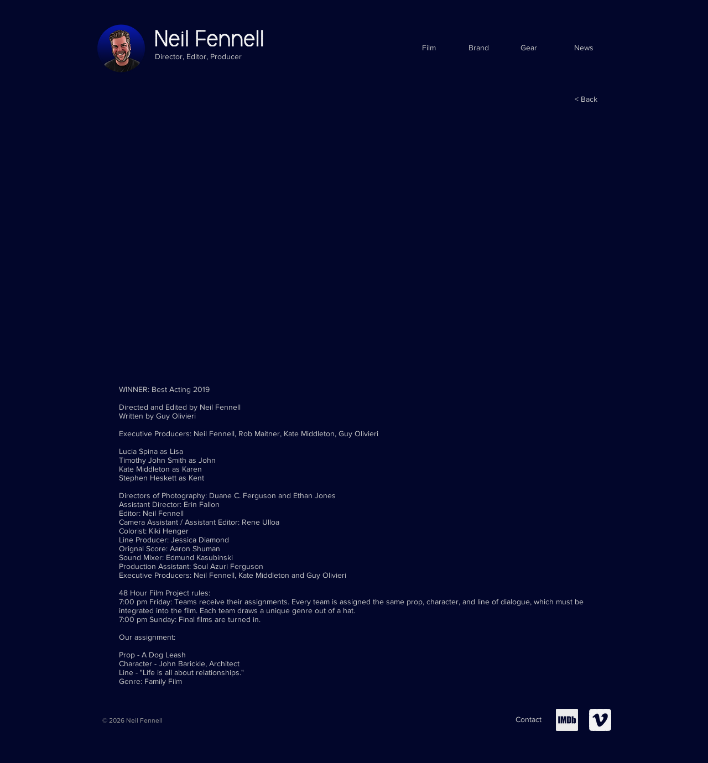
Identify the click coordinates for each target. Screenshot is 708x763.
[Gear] (528, 48)
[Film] (429, 48)
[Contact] (528, 720)
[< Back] (586, 99)
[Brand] (479, 48)
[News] (584, 48)
